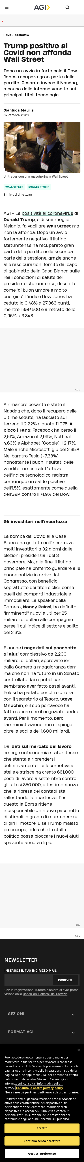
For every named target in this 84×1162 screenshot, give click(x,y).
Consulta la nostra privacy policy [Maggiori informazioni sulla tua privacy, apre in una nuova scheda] (39, 1088)
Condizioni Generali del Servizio (45, 994)
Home (7, 35)
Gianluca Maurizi (19, 110)
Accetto (42, 1128)
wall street (14, 186)
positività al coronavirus (47, 213)
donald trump (38, 186)
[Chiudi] (79, 1050)
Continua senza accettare (42, 1141)
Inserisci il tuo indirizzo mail (30, 970)
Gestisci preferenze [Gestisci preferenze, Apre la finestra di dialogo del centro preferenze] (42, 1154)
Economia (22, 35)
